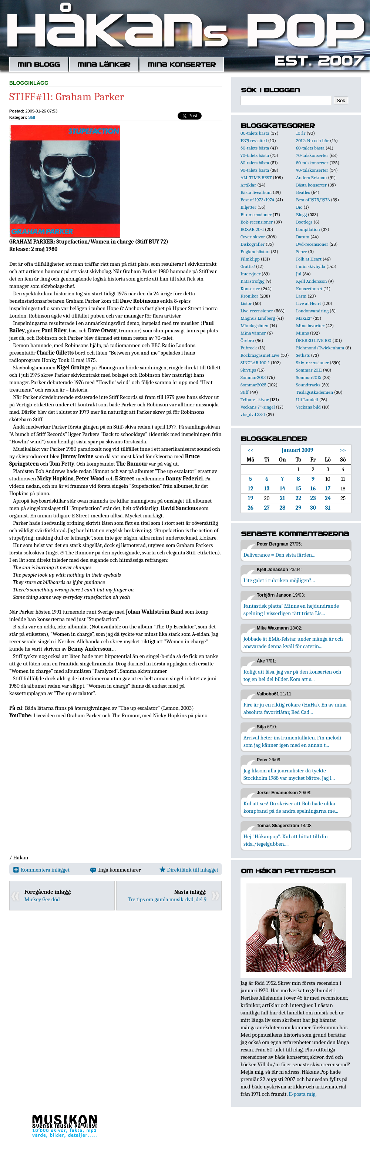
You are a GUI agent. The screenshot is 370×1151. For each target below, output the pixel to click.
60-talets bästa (310, 148)
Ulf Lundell (307, 399)
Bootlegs (304, 222)
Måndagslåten (254, 325)
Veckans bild (308, 407)
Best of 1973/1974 (257, 199)
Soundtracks (308, 384)
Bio (299, 207)
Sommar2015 (308, 377)
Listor (246, 303)
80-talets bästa (254, 162)
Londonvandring (312, 310)
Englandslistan (255, 251)
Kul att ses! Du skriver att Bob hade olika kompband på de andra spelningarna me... (290, 807)
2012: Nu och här (312, 140)
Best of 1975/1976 (313, 199)
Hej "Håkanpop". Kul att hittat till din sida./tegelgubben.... (285, 840)
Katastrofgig (252, 281)
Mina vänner (253, 333)
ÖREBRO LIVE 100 (313, 340)
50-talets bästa (254, 148)
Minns (302, 333)
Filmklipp (250, 259)
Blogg (301, 214)
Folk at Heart (309, 259)
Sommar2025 (253, 384)
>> (343, 450)
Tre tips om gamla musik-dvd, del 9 (167, 899)
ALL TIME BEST (256, 177)
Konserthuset (309, 288)
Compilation (308, 229)
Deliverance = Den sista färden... (279, 554)
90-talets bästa (254, 170)
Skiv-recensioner (312, 362)
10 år (301, 133)
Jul (299, 273)
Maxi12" (304, 318)
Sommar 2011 (309, 370)
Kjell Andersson (311, 281)
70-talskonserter (312, 155)
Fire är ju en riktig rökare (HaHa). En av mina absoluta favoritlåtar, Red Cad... (295, 708)
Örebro (247, 340)
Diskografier (252, 244)
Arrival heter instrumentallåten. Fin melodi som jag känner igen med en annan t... (292, 741)
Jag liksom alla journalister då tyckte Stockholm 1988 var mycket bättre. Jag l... (289, 774)
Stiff (31, 117)
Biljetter (248, 207)
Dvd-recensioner (312, 244)
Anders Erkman (311, 177)
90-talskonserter (312, 170)
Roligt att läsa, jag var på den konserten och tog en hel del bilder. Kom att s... (292, 675)
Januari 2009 (297, 450)
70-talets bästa (254, 155)
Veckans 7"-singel (257, 407)
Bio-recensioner (256, 214)
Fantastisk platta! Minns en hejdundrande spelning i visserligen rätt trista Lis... (291, 610)
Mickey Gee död (42, 899)
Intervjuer (250, 273)
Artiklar (248, 185)
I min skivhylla (310, 266)
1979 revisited (253, 140)
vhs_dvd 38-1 (252, 414)
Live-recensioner (256, 310)
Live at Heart (308, 303)
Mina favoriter (310, 325)
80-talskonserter (312, 162)
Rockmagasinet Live (259, 355)
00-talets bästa (254, 133)
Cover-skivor (252, 236)
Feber (301, 251)
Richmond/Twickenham (320, 347)
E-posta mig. (302, 1094)
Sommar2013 (253, 377)
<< (251, 450)
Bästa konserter (311, 185)
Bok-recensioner (256, 222)
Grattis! (247, 266)
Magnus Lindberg (257, 318)
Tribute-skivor (254, 399)
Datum (302, 236)
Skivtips (248, 370)
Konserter (250, 288)
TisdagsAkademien (314, 392)
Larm (301, 296)
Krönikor (249, 296)
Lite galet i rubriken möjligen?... (279, 580)
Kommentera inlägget (41, 869)
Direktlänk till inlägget (188, 869)
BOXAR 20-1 (252, 229)
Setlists (303, 355)
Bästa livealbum (256, 192)
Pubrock (248, 347)
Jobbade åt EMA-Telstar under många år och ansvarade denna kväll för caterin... (293, 642)
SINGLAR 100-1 (255, 362)
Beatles (303, 192)
